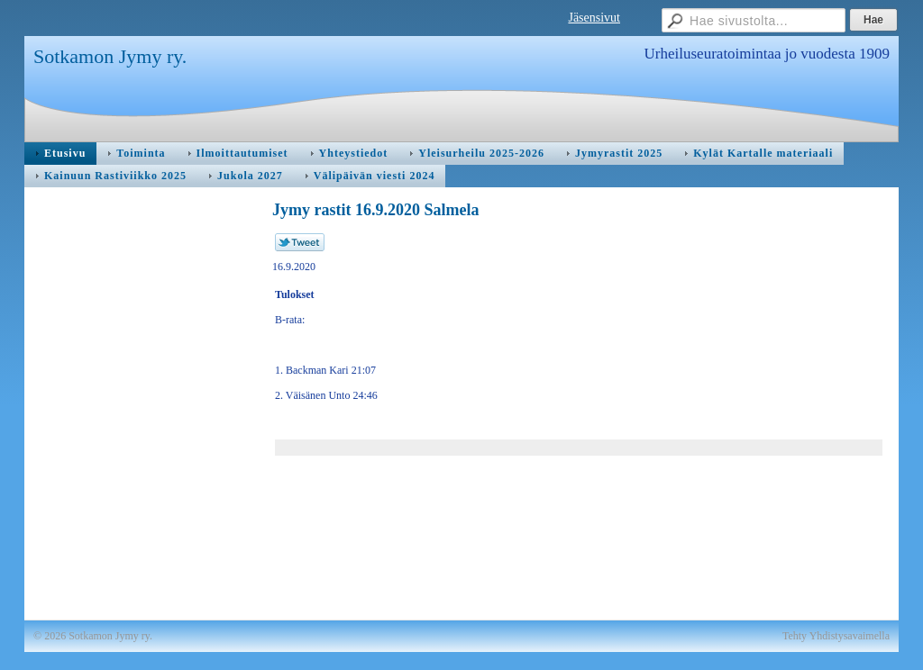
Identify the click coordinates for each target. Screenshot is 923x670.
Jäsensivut (594, 17)
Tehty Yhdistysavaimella (836, 635)
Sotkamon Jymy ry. (110, 56)
